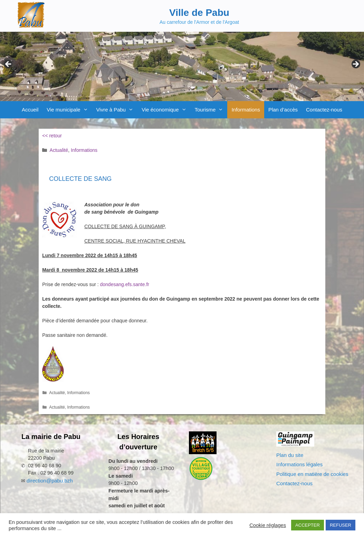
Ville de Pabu (199, 12)
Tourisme (211, 109)
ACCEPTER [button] (307, 525)
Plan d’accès (283, 110)
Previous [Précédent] (8, 64)
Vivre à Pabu (117, 109)
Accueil (30, 110)
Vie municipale (69, 109)
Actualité (59, 150)
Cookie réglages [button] (267, 525)
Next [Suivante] (355, 64)
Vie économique (166, 109)
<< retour (52, 135)
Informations (245, 110)
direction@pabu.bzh (50, 481)
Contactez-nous (324, 110)
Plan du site (289, 455)
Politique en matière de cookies (312, 474)
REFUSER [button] (340, 525)
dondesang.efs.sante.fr (124, 284)
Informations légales (299, 464)
